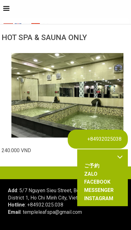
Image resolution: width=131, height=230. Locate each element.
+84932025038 (104, 139)
